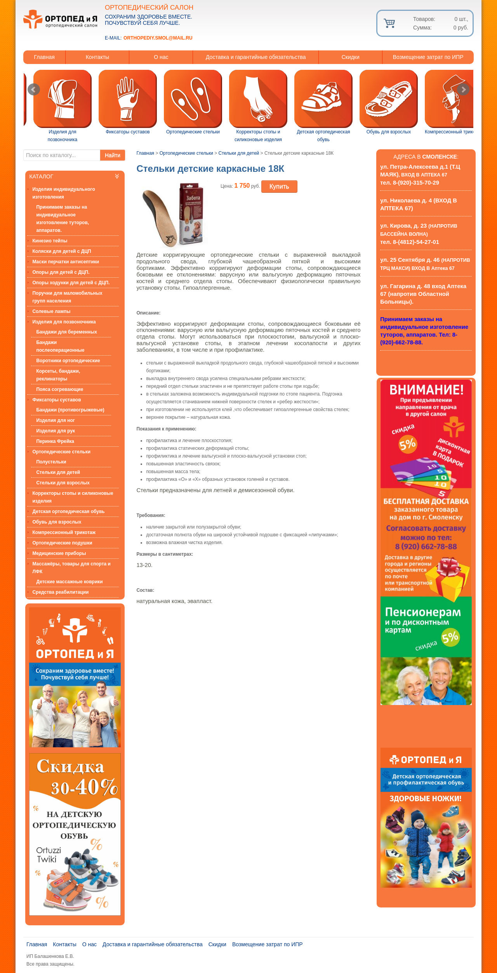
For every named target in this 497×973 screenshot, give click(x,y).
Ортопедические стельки (61, 452)
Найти (112, 155)
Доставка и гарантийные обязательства (256, 57)
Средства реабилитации (60, 592)
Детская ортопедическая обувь (68, 511)
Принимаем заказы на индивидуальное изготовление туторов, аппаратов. (62, 218)
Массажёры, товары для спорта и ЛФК (71, 567)
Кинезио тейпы (49, 241)
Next (463, 89)
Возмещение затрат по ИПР (428, 57)
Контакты (97, 57)
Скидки (351, 57)
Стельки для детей (58, 472)
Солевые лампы (51, 311)
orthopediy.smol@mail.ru (158, 38)
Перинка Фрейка (55, 441)
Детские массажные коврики (69, 581)
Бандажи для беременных (66, 332)
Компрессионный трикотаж (64, 532)
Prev (34, 89)
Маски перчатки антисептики (65, 261)
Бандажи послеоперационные (60, 346)
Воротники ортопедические (68, 360)
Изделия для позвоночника (64, 322)
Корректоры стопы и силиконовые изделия (72, 497)
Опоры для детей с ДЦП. (60, 272)
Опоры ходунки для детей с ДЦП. (70, 282)
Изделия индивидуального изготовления (63, 193)
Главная (44, 57)
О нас (161, 57)
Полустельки (51, 462)
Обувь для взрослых (56, 522)
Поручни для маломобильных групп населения (67, 297)
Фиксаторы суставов (56, 400)
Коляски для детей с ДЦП (61, 251)
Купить (279, 186)
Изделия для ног (55, 420)
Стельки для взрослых (63, 483)
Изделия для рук (55, 431)
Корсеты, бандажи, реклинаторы (58, 375)
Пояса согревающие (59, 389)
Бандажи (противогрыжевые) (70, 410)
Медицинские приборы (59, 553)
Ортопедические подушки (62, 543)
